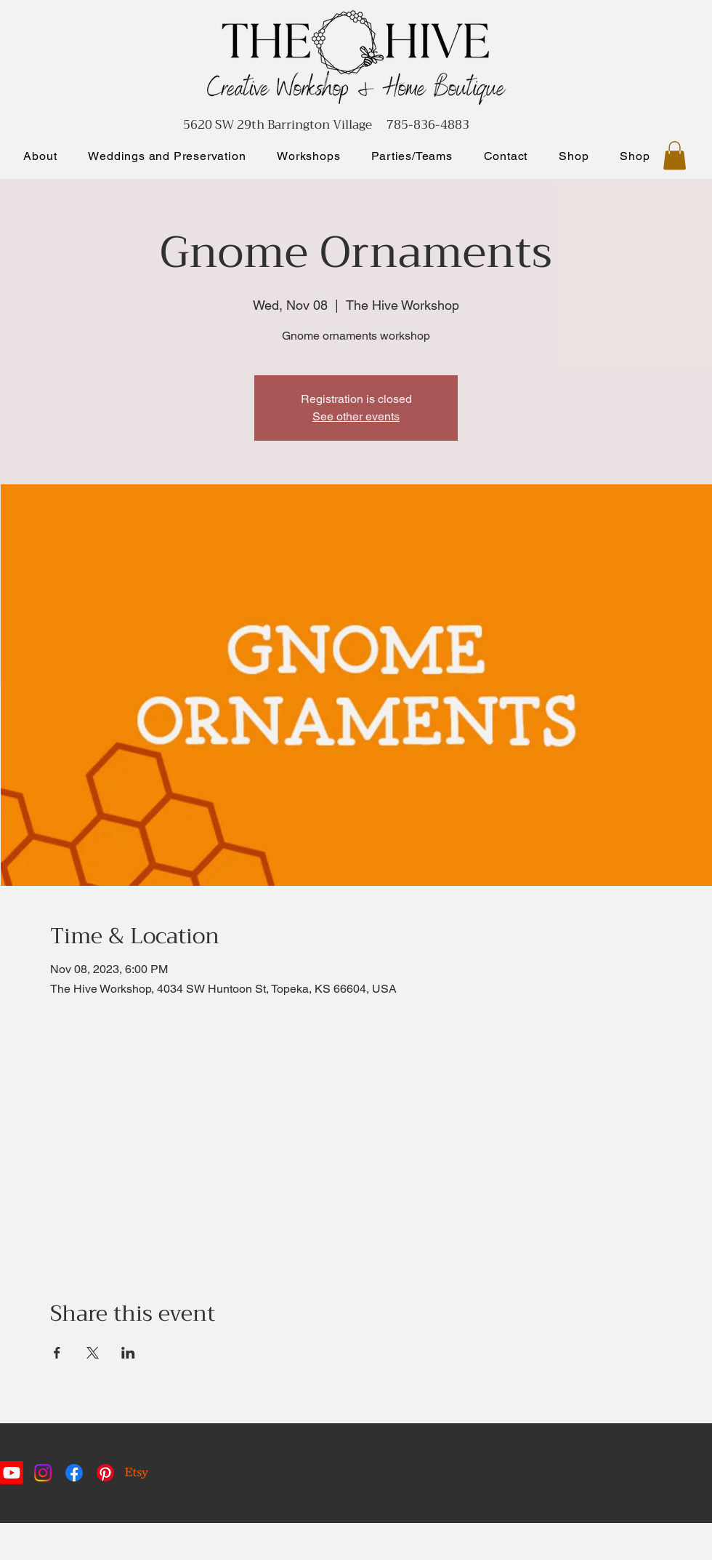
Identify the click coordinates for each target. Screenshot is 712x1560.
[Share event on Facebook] (57, 1353)
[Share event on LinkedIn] (128, 1353)
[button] (675, 155)
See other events (356, 416)
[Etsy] (136, 1472)
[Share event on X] (93, 1353)
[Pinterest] (105, 1472)
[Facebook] (74, 1472)
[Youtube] (11, 1472)
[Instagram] (42, 1472)
